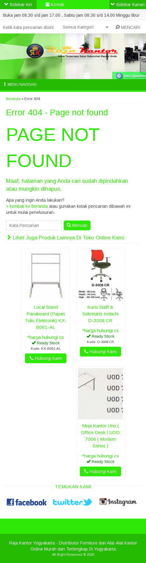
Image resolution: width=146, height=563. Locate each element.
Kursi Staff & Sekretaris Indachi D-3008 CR (100, 313)
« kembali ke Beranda (27, 206)
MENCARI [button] (128, 27)
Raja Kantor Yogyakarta (32, 542)
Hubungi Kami (46, 358)
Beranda (13, 99)
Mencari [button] (77, 225)
